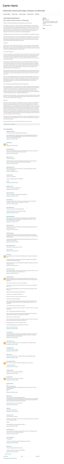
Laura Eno (8, 199)
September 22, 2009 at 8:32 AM (12, 153)
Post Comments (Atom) (12, 458)
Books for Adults (30, 14)
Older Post (38, 456)
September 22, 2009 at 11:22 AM (12, 203)
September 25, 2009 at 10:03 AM (12, 433)
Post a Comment (8, 454)
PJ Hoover (8, 376)
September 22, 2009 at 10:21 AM (12, 189)
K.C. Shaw (8, 332)
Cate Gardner (9, 225)
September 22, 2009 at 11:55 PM (12, 379)
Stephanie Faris (9, 131)
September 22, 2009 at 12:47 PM (12, 250)
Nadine (7, 446)
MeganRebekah (9, 167)
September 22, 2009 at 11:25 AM (12, 212)
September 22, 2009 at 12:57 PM (12, 273)
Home (22, 456)
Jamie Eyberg (9, 149)
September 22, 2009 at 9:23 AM (12, 182)
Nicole (7, 254)
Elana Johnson (9, 341)
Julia (7, 408)
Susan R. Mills (9, 192)
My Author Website (7, 14)
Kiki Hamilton (9, 429)
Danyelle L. (8, 186)
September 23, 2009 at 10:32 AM (12, 411)
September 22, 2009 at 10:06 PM (12, 373)
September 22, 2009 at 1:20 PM (12, 328)
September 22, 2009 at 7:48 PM (12, 357)
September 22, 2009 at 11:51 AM (12, 229)
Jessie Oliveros (9, 269)
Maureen (8, 142)
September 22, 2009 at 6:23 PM (12, 350)
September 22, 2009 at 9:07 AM (12, 171)
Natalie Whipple (9, 216)
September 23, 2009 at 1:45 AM (12, 392)
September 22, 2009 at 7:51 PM (12, 366)
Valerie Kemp (8, 233)
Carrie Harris (10, 5)
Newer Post (6, 456)
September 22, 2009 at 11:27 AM (12, 221)
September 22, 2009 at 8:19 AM (12, 145)
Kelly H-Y (8, 354)
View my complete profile (47, 25)
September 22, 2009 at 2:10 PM (12, 344)
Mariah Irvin (8, 157)
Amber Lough (9, 437)
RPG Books (37, 14)
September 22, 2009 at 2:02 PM (12, 337)
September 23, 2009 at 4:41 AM (12, 404)
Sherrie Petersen (9, 245)
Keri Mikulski (8, 347)
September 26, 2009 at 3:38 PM (12, 451)
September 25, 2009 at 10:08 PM (12, 442)
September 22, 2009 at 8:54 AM (12, 163)
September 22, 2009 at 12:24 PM (12, 241)
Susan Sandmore (9, 361)
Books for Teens (15, 14)
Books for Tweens (22, 14)
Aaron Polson (9, 207)
